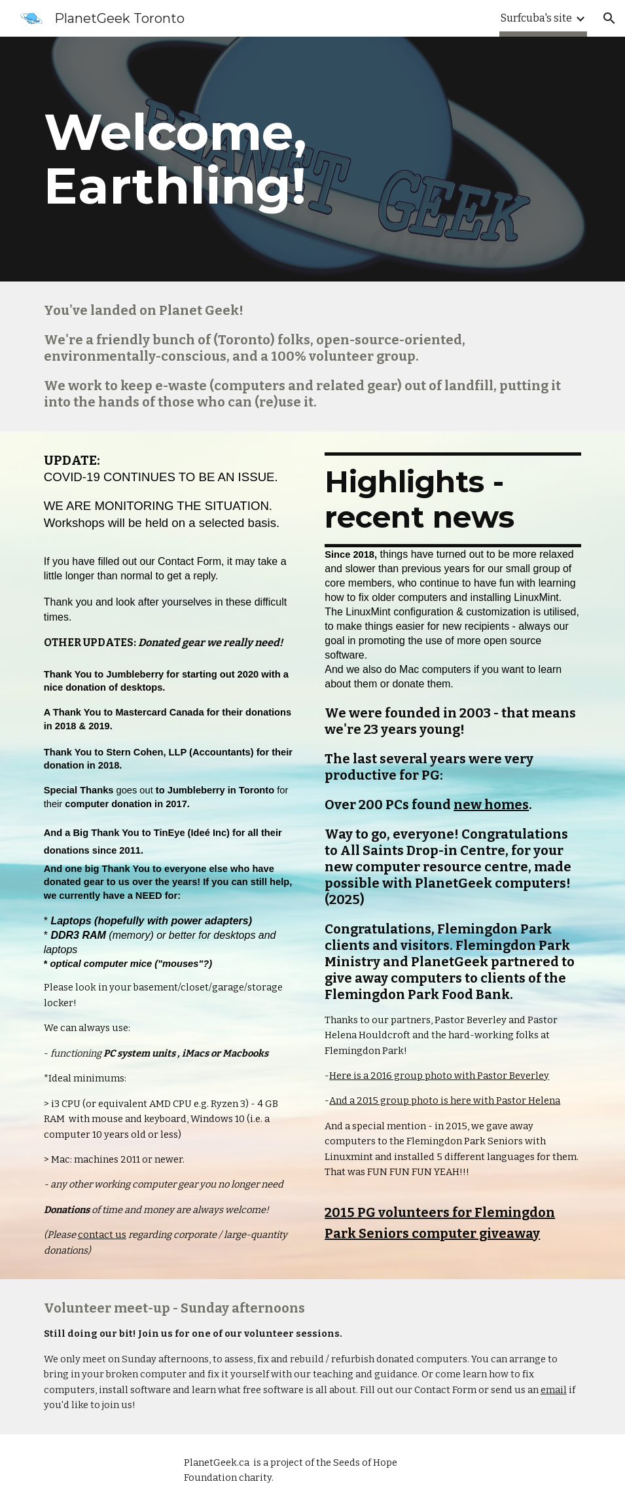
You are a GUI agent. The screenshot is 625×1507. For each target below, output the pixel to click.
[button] (609, 18)
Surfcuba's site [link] (536, 18)
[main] (313, 159)
